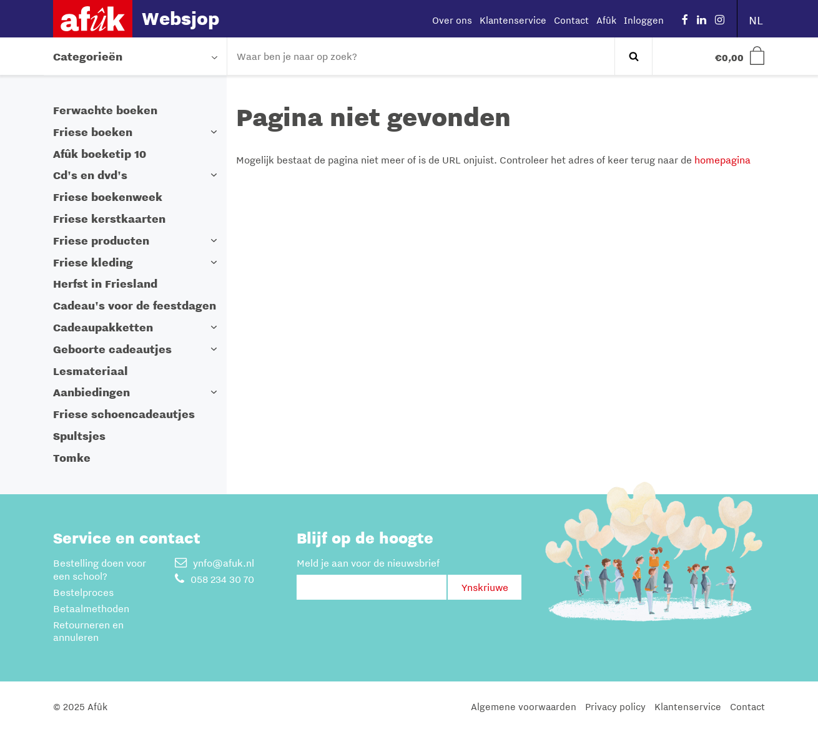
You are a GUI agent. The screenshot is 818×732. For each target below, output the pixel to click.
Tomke (72, 458)
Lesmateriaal (90, 371)
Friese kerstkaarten (109, 219)
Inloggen (644, 20)
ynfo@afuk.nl (214, 563)
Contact (571, 20)
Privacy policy (615, 706)
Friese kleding (93, 262)
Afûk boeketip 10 (99, 154)
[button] (214, 132)
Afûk (606, 20)
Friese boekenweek (107, 197)
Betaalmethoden (91, 608)
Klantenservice (513, 20)
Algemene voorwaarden (523, 706)
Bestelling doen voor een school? (99, 569)
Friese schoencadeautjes (124, 414)
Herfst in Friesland (105, 283)
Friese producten (101, 240)
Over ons (452, 20)
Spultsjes (79, 436)
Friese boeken (92, 132)
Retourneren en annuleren (88, 631)
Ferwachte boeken (105, 110)
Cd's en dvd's (90, 175)
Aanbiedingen (91, 392)
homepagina (722, 160)
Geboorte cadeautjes (112, 349)
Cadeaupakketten (103, 327)
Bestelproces (83, 592)
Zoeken (633, 56)
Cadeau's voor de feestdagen (134, 305)
